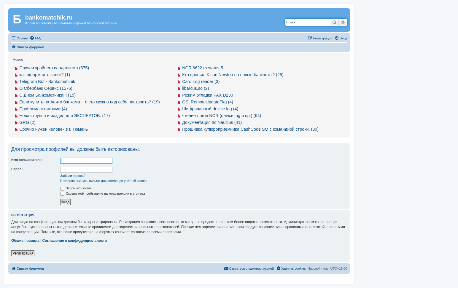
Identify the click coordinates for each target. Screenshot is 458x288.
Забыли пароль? (72, 175)
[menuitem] (36, 38)
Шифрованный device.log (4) (210, 108)
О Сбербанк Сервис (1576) (45, 88)
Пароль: (18, 169)
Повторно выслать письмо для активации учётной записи (103, 181)
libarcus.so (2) (195, 88)
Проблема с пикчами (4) (43, 108)
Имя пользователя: (27, 159)
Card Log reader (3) (201, 81)
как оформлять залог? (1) (44, 74)
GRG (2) (27, 122)
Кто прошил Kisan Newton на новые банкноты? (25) (233, 74)
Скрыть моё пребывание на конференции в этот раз (102, 193)
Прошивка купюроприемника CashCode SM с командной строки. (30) (250, 129)
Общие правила (25, 241)
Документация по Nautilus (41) (212, 122)
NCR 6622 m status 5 (202, 67)
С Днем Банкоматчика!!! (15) (47, 95)
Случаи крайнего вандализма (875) (54, 67)
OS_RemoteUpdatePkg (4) (207, 102)
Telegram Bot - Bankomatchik (47, 81)
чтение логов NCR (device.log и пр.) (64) (221, 115)
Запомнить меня (75, 188)
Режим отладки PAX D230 (207, 95)
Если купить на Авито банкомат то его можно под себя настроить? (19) (89, 102)
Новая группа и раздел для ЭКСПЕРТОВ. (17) (64, 115)
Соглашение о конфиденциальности (74, 241)
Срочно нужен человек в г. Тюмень (53, 129)
